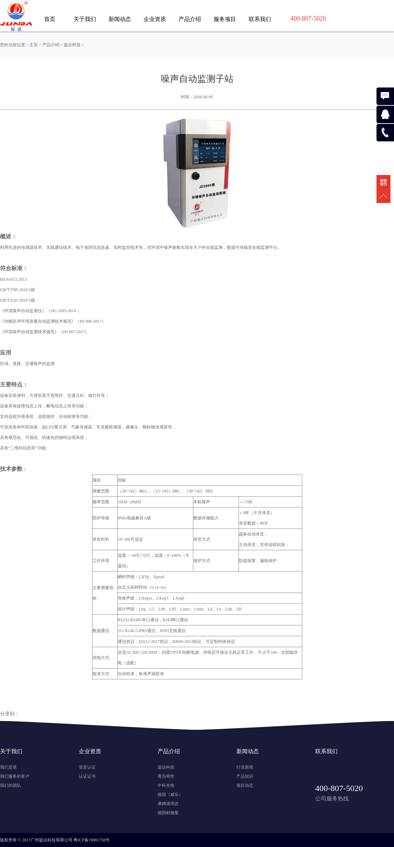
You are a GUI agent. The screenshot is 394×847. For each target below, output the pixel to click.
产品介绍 (190, 19)
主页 (33, 44)
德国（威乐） (170, 794)
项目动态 (244, 785)
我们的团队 (10, 785)
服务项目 (225, 19)
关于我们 (85, 19)
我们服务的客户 (14, 776)
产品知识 (244, 776)
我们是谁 (8, 767)
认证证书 (87, 776)
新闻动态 (120, 19)
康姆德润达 (168, 803)
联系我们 (260, 19)
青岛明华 (166, 776)
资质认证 (87, 767)
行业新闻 (244, 767)
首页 (49, 19)
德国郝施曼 (168, 812)
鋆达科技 (72, 44)
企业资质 (155, 19)
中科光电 (166, 785)
